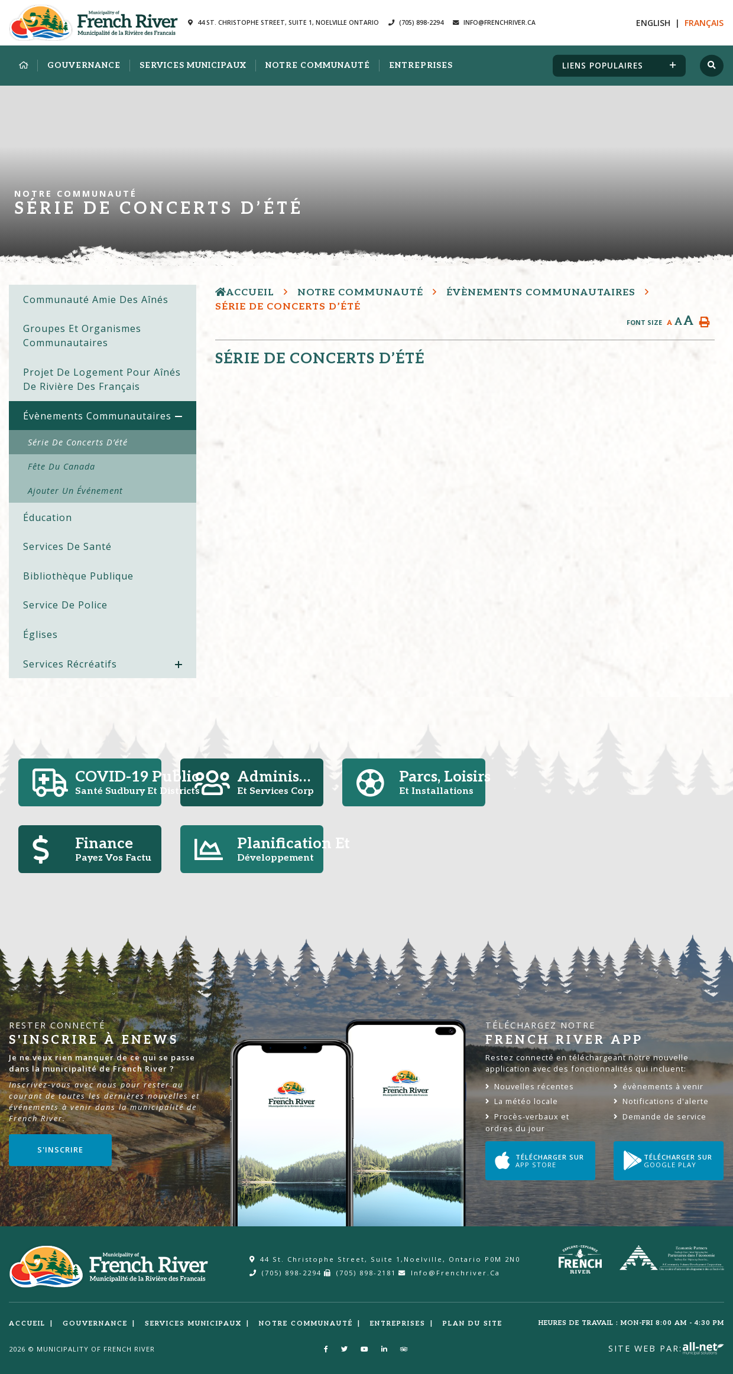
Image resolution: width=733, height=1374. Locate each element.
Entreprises (398, 1323)
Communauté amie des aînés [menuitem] (95, 299)
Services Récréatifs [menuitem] (70, 663)
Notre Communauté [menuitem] (317, 65)
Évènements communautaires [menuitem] (97, 415)
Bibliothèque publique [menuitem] (78, 575)
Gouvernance (95, 1323)
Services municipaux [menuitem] (193, 65)
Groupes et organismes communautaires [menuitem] (82, 335)
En (653, 22)
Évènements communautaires (540, 292)
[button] (178, 416)
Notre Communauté (360, 292)
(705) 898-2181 (360, 1272)
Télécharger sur (539, 1160)
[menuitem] (23, 65)
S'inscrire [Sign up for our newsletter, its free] (60, 1149)
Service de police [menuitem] (65, 604)
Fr (704, 22)
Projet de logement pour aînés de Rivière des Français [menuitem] (102, 379)
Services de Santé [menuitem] (67, 546)
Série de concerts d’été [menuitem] (78, 442)
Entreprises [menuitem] (421, 65)
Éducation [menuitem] (47, 517)
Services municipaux (193, 1323)
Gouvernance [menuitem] (84, 65)
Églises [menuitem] (40, 634)
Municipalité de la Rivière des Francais (93, 23)
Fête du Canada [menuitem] (61, 466)
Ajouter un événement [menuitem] (75, 490)
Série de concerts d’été (288, 306)
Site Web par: (666, 1348)
